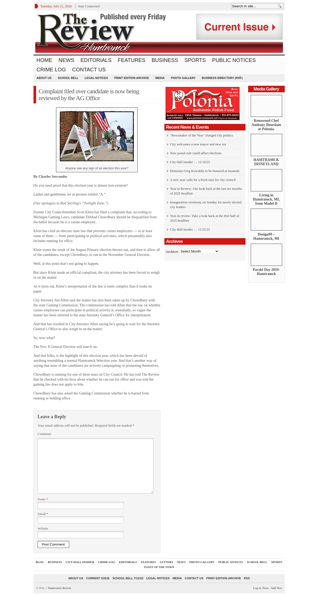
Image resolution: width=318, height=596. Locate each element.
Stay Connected (88, 6)
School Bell (68, 77)
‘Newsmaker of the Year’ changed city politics (201, 135)
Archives (172, 251)
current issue (98, 578)
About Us (44, 77)
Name (43, 499)
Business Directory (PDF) (222, 77)
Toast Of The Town (159, 567)
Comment (44, 434)
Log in (257, 587)
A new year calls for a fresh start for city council (203, 180)
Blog (40, 562)
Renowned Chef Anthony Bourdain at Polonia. (266, 125)
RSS (247, 578)
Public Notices (234, 60)
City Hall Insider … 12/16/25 (190, 162)
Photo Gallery (183, 77)
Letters (166, 562)
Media (159, 77)
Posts (266, 587)
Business (165, 60)
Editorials (96, 60)
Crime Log (51, 69)
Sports (195, 60)
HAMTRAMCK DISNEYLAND (266, 162)
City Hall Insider (80, 562)
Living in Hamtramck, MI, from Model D (266, 199)
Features (131, 60)
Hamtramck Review (58, 587)
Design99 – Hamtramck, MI (266, 236)
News (66, 60)
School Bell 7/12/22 (128, 578)
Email (43, 514)
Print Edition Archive (131, 77)
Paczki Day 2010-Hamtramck (266, 272)
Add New (276, 587)
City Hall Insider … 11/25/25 (190, 229)
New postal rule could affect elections (196, 153)
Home (44, 60)
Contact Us (89, 69)
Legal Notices (96, 77)
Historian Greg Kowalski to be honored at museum (204, 171)
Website (43, 528)
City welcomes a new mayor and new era (198, 144)
